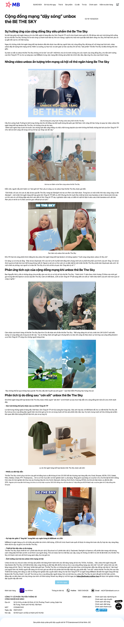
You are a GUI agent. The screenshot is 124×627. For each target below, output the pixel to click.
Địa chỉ (7, 602)
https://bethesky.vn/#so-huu (88, 576)
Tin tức (84, 5)
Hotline (73, 591)
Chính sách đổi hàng (102, 602)
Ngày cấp (8, 610)
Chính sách (93, 5)
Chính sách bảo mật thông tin (105, 597)
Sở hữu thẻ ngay (50, 5)
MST (6, 607)
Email (97, 591)
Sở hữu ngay (62, 582)
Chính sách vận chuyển (103, 599)
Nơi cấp (8, 613)
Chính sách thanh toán (103, 607)
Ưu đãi (77, 5)
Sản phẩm (68, 5)
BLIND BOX (37, 5)
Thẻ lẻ (60, 5)
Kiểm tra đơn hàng (106, 5)
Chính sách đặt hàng (102, 604)
